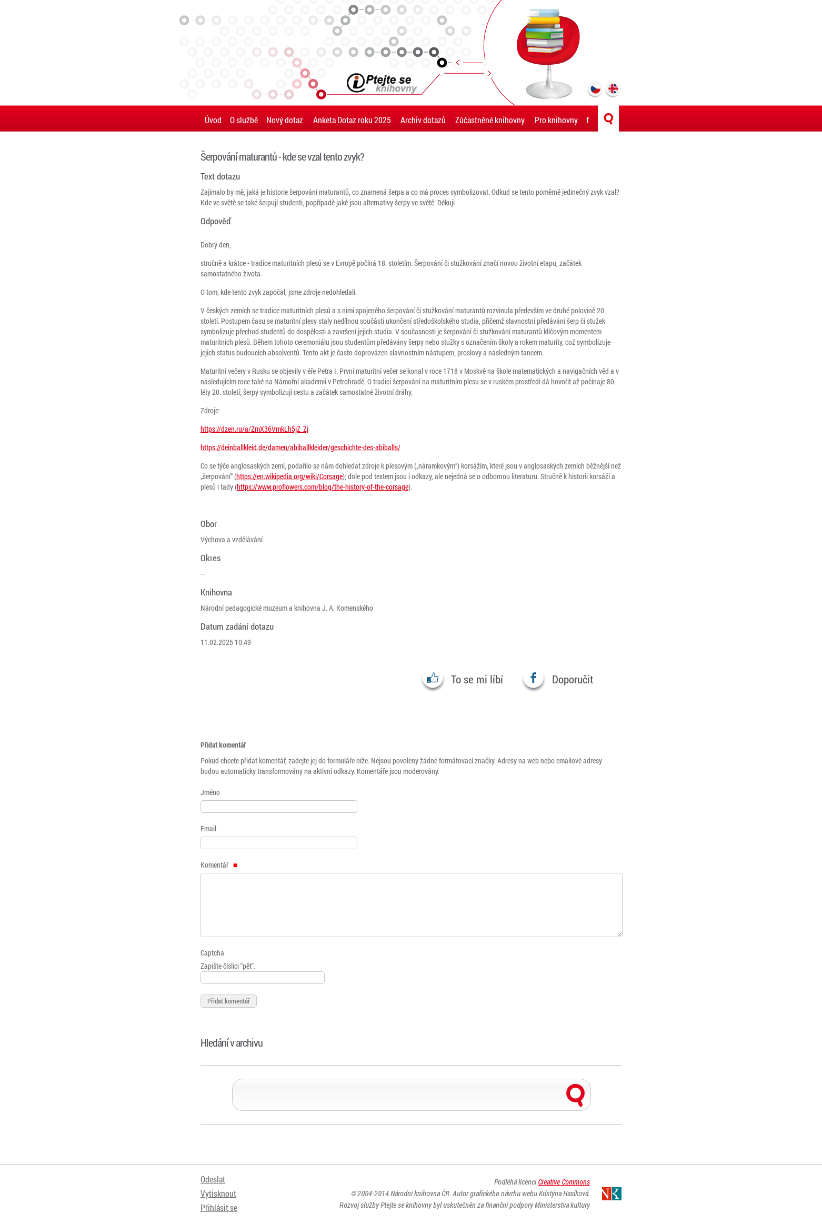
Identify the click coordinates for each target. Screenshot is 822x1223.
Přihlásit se (219, 1205)
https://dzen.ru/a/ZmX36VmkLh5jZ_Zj (254, 429)
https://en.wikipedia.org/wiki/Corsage (289, 476)
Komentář (219, 865)
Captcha (212, 953)
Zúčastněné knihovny (490, 119)
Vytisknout (218, 1192)
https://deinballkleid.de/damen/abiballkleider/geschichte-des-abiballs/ (300, 447)
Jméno (210, 792)
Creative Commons (564, 1182)
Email (208, 828)
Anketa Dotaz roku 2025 (352, 119)
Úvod (213, 119)
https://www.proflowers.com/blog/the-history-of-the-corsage (322, 487)
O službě (244, 119)
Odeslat (213, 1179)
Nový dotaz (284, 119)
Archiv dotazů (423, 119)
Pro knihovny (556, 119)
